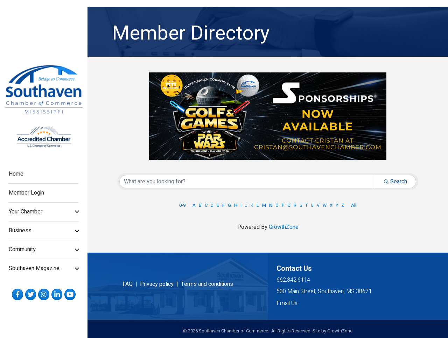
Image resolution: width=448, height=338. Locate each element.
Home (16, 174)
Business (20, 230)
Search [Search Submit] (395, 181)
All (353, 205)
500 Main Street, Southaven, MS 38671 (324, 291)
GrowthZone (284, 227)
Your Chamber (25, 211)
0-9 (182, 205)
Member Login (26, 193)
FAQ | (131, 284)
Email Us (287, 303)
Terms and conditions (207, 284)
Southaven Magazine (34, 268)
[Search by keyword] (247, 181)
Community (22, 249)
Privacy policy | (160, 284)
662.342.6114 (293, 280)
